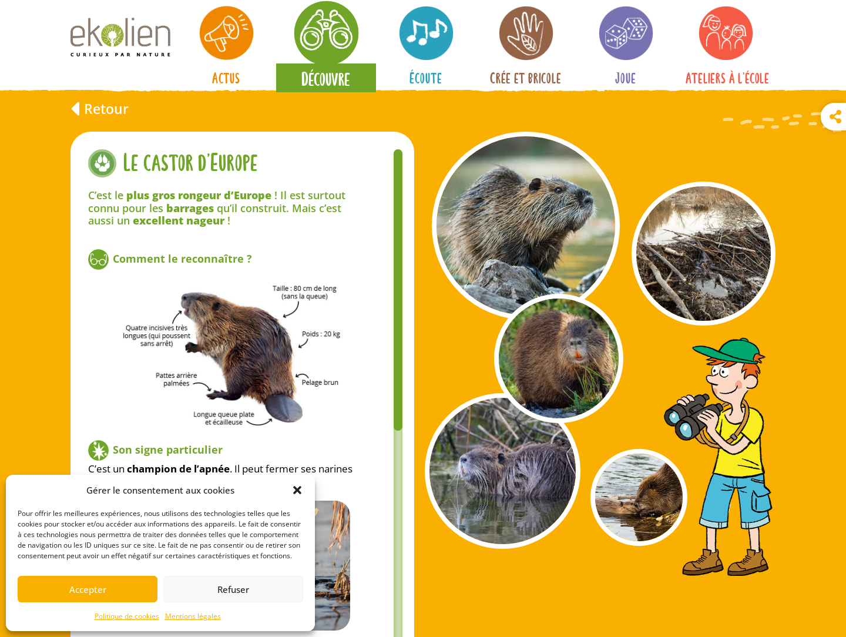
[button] (297, 490)
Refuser (233, 589)
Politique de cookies (127, 616)
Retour (106, 108)
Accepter (87, 589)
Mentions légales (193, 616)
